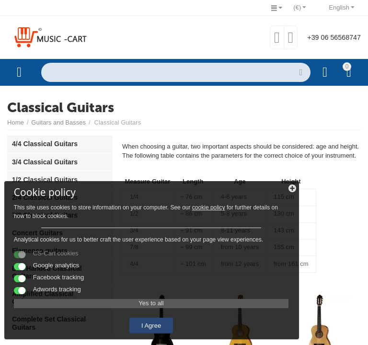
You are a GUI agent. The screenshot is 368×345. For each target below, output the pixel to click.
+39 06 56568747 (331, 37)
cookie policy (40, 180)
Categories (19, 72)
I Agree (74, 315)
